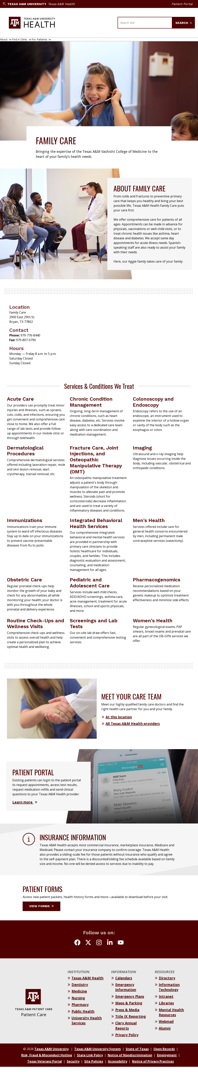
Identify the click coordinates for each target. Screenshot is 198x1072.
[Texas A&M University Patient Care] (32, 22)
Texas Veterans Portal (44, 1066)
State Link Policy (90, 1060)
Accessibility (117, 1066)
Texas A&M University (24, 4)
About (7, 42)
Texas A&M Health (61, 4)
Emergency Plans (129, 1001)
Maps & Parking (128, 1008)
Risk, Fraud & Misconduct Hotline (46, 1060)
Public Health (83, 1016)
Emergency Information (125, 992)
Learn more (22, 807)
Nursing (78, 1003)
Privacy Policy (126, 1040)
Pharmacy (80, 1009)
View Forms (41, 911)
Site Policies (93, 1066)
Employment (167, 1060)
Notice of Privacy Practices (153, 1066)
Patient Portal (182, 4)
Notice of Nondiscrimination (130, 1060)
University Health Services (87, 1026)
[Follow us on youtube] (120, 948)
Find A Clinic (30, 42)
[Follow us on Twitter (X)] (88, 948)
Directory (167, 983)
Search (183, 23)
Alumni (165, 1033)
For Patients (58, 42)
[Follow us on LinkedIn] (109, 948)
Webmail (166, 1026)
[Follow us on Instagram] (99, 948)
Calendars (123, 983)
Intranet (166, 1001)
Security (73, 1066)
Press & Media (127, 1015)
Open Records (164, 1054)
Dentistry (80, 989)
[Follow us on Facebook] (77, 948)
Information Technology (169, 992)
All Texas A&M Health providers (133, 728)
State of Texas (137, 1054)
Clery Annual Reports (126, 1031)
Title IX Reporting (130, 1021)
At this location (119, 722)
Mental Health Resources (171, 1017)
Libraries (166, 1008)
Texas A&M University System (97, 1054)
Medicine (79, 996)
